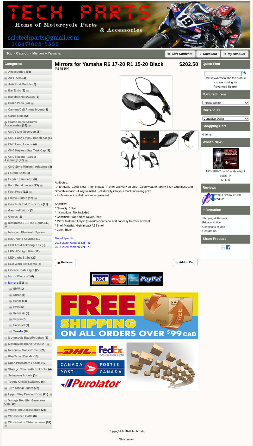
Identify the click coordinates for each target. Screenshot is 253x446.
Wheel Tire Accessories (25, 410)
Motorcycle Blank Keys (27, 344)
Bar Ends (16, 90)
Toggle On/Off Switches (24, 381)
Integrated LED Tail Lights (27, 224)
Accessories (17, 72)
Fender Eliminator (20, 179)
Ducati (14, 295)
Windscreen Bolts (20, 416)
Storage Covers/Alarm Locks (28, 369)
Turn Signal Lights (21, 388)
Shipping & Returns (214, 218)
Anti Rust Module (20, 84)
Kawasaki (16, 313)
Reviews (209, 188)
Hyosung (14, 307)
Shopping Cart (214, 126)
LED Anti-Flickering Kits (24, 245)
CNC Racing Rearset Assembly (20, 158)
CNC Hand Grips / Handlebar (28, 138)
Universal (16, 325)
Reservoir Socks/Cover (25, 350)
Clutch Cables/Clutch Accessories (20, 123)
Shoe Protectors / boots (25, 363)
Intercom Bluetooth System (25, 232)
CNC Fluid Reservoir (22, 131)
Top (10, 53)
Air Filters (15, 78)
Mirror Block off (19, 276)
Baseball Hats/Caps (21, 97)
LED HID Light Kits (22, 251)
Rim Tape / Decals (21, 356)
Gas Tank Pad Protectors (26, 204)
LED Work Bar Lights (22, 264)
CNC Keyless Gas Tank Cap (27, 150)
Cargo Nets (16, 116)
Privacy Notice (211, 222)
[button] (180, 54)
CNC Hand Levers (20, 144)
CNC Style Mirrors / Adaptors (28, 166)
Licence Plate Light (21, 270)
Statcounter (126, 439)
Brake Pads (19, 103)
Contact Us (209, 231)
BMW (14, 288)
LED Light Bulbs (20, 257)
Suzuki (15, 319)
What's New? (213, 142)
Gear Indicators (19, 210)
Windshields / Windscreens (28, 424)
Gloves (13, 216)
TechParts (138, 431)
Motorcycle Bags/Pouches (26, 337)
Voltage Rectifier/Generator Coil (24, 402)
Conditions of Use (213, 226)
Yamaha (54, 53)
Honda (15, 301)
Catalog (22, 53)
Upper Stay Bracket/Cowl (28, 394)
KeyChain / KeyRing (22, 239)
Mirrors (38, 53)
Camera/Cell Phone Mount (26, 109)
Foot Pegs (18, 191)
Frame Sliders (20, 198)
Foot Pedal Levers (23, 185)
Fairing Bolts (17, 173)
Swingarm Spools (20, 375)
